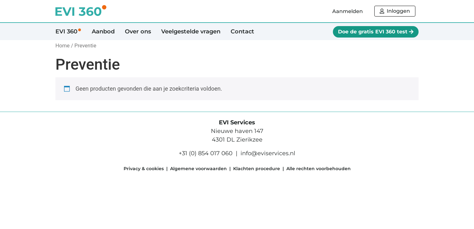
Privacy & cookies (144, 168)
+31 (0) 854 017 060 (206, 153)
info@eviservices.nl (268, 153)
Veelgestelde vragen (190, 31)
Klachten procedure (256, 168)
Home (62, 46)
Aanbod (103, 31)
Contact (242, 31)
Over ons (138, 31)
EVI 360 (68, 31)
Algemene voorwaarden (198, 168)
